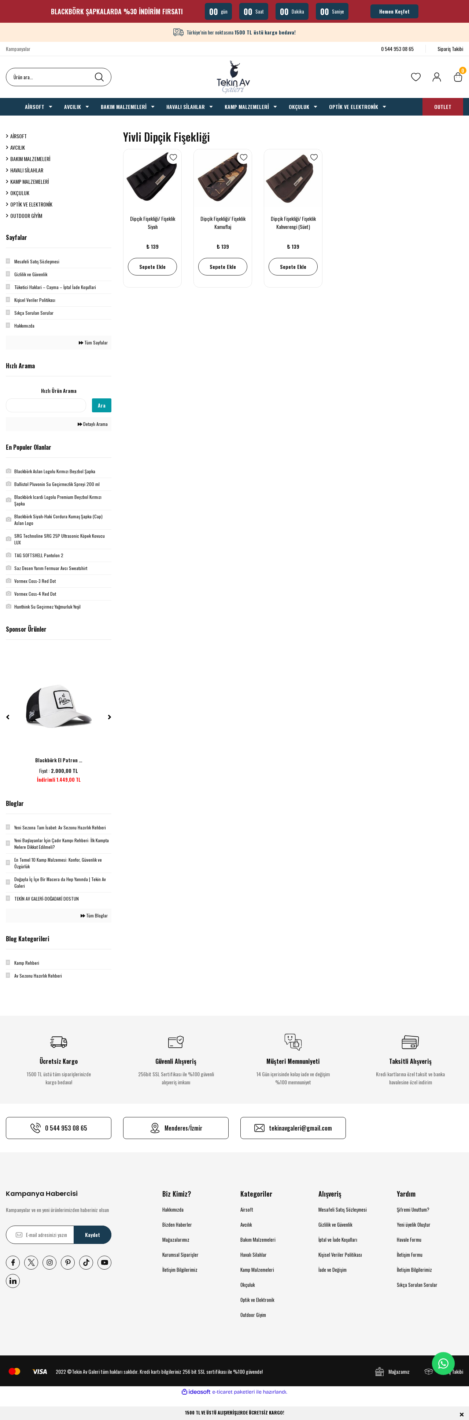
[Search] (58, 77)
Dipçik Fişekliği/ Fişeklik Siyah (152, 222)
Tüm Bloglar (94, 915)
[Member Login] (436, 77)
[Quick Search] (46, 405)
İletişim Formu (409, 1254)
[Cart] (458, 77)
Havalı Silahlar (253, 1254)
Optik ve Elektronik (257, 1299)
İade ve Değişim (332, 1269)
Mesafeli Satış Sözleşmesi (342, 1209)
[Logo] (234, 77)
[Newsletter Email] (58, 1235)
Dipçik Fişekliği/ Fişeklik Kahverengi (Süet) (293, 222)
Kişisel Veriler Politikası (340, 1254)
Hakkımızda (173, 1209)
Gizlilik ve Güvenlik (335, 1224)
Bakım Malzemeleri (258, 1239)
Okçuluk (247, 1284)
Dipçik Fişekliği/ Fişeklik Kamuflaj (222, 222)
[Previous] (8, 717)
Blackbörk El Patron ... (58, 760)
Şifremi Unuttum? (413, 1209)
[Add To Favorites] (173, 157)
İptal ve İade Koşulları (337, 1239)
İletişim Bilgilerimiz (179, 1269)
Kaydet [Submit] (92, 1234)
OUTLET (442, 106)
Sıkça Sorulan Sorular (417, 1284)
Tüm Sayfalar (93, 342)
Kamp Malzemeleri (257, 1269)
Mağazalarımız (175, 1239)
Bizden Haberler (177, 1224)
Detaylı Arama (93, 424)
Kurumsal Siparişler (180, 1254)
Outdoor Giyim (253, 1314)
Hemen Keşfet (394, 11)
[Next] (109, 717)
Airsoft (246, 1209)
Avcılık (246, 1224)
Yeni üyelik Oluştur (414, 1224)
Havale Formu (409, 1239)
